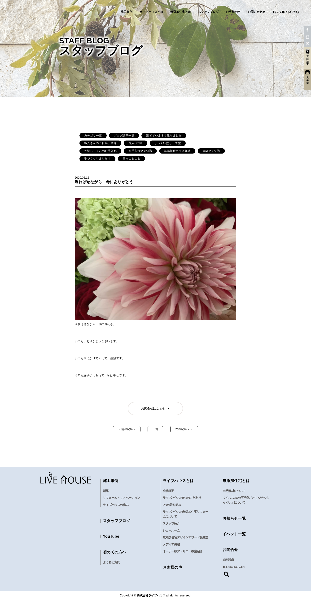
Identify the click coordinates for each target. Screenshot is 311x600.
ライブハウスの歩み (115, 505)
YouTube (111, 536)
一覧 (155, 429)
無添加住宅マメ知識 (177, 151)
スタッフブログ (208, 11)
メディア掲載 (171, 544)
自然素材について (234, 491)
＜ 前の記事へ (127, 429)
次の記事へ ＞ (184, 429)
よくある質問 (111, 562)
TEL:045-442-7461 (286, 11)
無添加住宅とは (180, 11)
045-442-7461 (236, 567)
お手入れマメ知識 (140, 151)
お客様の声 (233, 11)
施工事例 (126, 11)
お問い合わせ (257, 11)
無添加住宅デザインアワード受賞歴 (185, 537)
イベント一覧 (234, 534)
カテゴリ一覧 (93, 135)
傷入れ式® (135, 143)
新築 (106, 491)
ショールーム (171, 530)
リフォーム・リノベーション (121, 498)
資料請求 (228, 560)
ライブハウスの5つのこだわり (182, 498)
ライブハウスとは (151, 11)
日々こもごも (131, 158)
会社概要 (168, 491)
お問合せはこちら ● (155, 408)
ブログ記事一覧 (124, 135)
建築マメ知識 (211, 151)
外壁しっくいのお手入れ (100, 151)
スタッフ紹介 (171, 523)
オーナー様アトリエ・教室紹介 (182, 551)
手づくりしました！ (97, 158)
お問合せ (230, 550)
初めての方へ (114, 552)
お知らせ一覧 (234, 518)
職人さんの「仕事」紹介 (100, 143)
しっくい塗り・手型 (167, 143)
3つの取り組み (172, 505)
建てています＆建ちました (164, 135)
